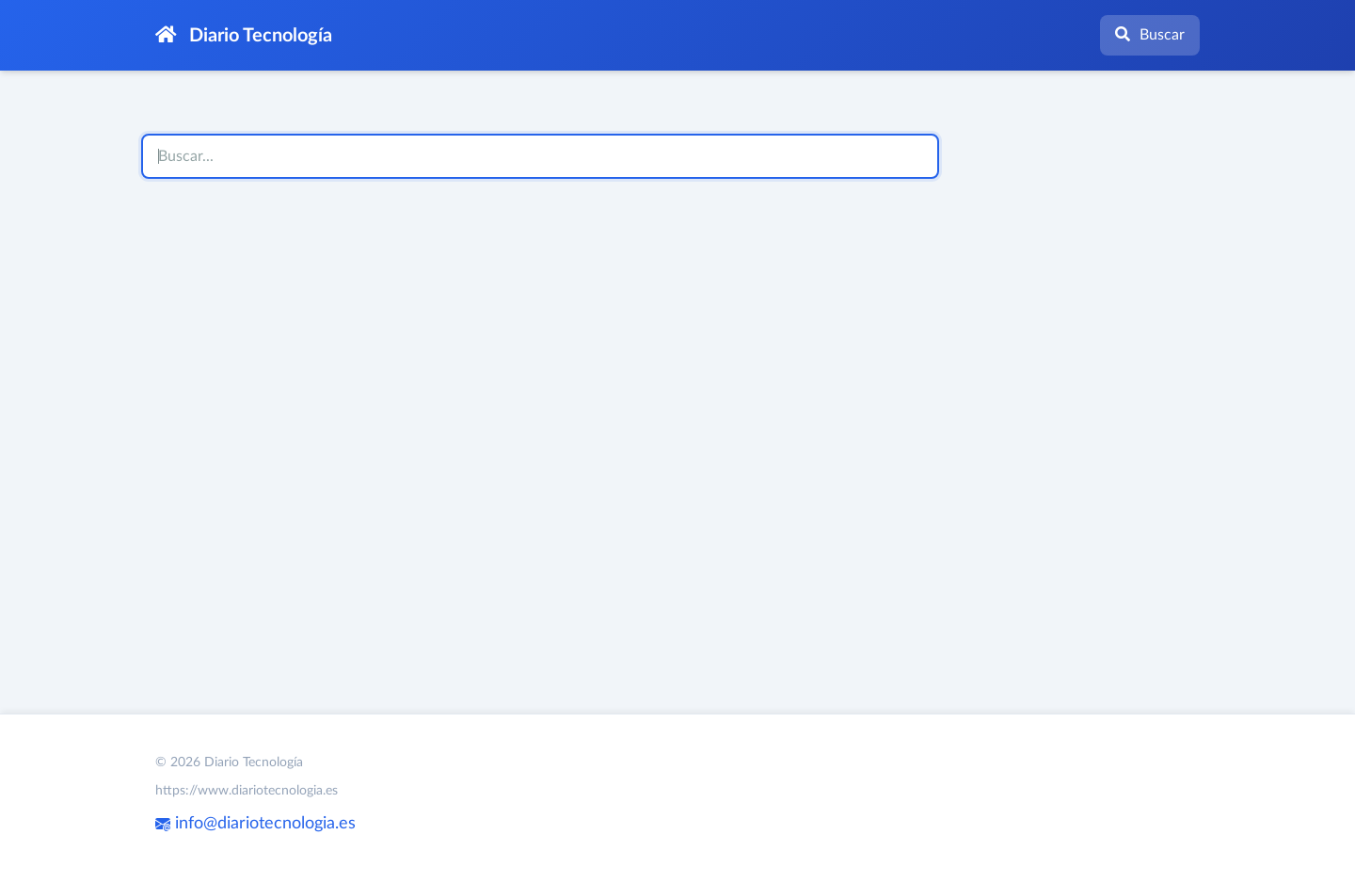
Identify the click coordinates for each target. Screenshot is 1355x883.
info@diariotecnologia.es (255, 823)
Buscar (1150, 34)
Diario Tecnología (243, 35)
